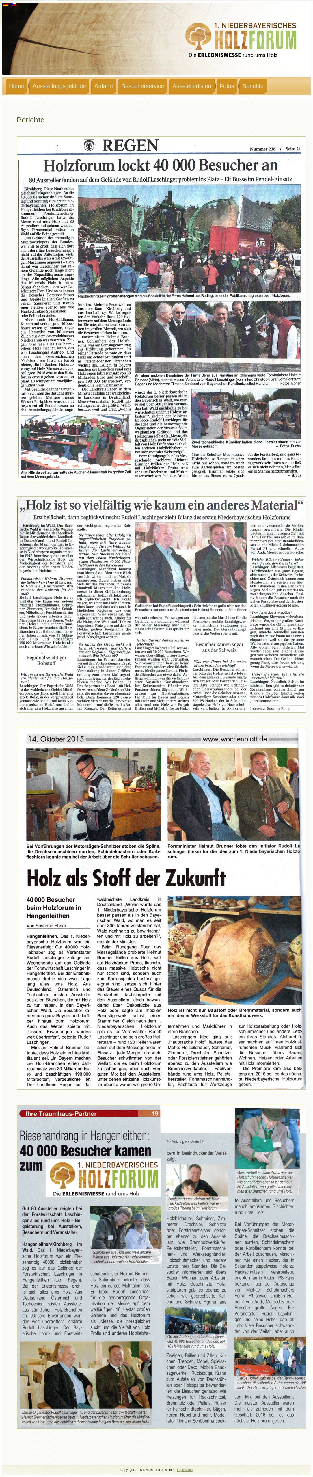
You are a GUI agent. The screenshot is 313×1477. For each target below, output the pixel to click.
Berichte (253, 86)
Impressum (185, 1470)
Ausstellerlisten (191, 86)
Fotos (227, 86)
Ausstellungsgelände (59, 86)
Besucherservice (142, 86)
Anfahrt (103, 86)
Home (16, 86)
